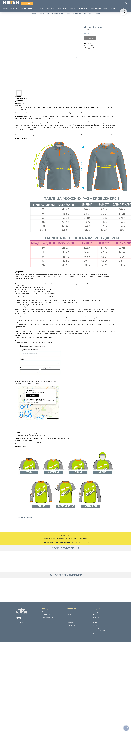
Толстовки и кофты (57, 13)
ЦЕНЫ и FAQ (32, 8)
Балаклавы (70, 622)
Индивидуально (8, 8)
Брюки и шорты (77, 13)
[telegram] (17, 618)
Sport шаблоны (21, 8)
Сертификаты (71, 625)
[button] (115, 3)
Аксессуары (98, 13)
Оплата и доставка (83, 8)
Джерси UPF (45, 612)
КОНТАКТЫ (113, 8)
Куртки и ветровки (47, 614)
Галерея (72, 8)
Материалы (50, 8)
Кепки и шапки (88, 13)
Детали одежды (62, 8)
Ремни (69, 617)
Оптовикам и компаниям (99, 8)
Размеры (42, 8)
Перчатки (69, 614)
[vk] (20, 618)
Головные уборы (72, 620)
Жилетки (68, 13)
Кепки (69, 612)
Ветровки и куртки (44, 13)
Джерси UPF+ (33, 13)
